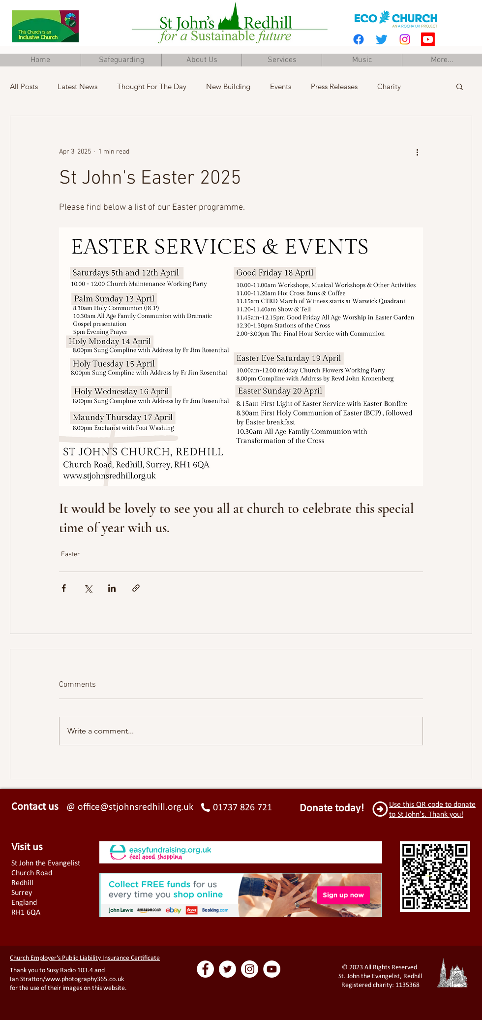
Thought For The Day (151, 86)
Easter (70, 554)
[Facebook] (358, 39)
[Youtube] (428, 39)
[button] (459, 86)
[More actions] (417, 152)
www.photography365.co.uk (84, 979)
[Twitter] (382, 39)
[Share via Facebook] (63, 588)
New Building (228, 86)
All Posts (24, 86)
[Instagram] (405, 39)
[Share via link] (136, 588)
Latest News (77, 86)
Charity (389, 86)
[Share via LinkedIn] (112, 588)
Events (280, 86)
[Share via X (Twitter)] (87, 588)
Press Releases (334, 86)
